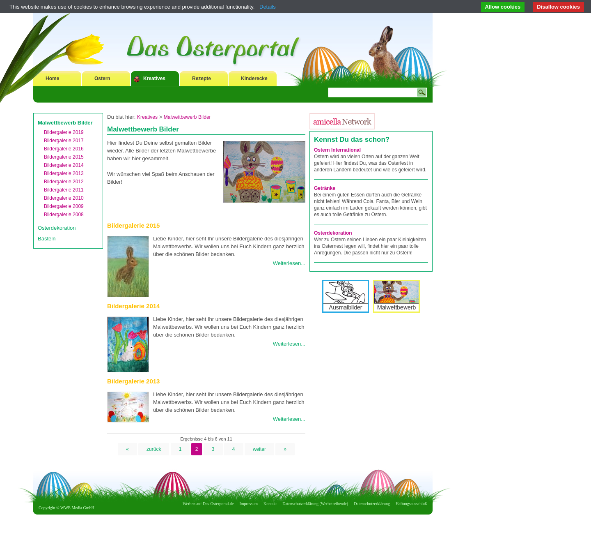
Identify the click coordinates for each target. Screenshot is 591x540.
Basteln (46, 238)
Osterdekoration (57, 228)
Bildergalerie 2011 (64, 190)
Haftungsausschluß (411, 503)
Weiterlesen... (289, 263)
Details (267, 7)
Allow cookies (503, 7)
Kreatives (154, 78)
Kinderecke (254, 78)
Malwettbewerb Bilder (65, 123)
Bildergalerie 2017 (64, 140)
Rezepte (201, 78)
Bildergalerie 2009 (64, 206)
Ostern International (337, 150)
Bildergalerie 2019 (64, 132)
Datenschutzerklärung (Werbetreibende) (315, 503)
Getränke (324, 188)
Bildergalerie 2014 (64, 165)
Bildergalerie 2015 (64, 157)
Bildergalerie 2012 (64, 182)
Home (52, 78)
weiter (259, 449)
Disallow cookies (558, 7)
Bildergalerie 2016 (64, 149)
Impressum (249, 503)
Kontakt (270, 503)
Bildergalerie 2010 (64, 198)
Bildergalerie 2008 (64, 214)
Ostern (102, 78)
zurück (154, 449)
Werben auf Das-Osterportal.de (208, 503)
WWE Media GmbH (77, 507)
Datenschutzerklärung (372, 503)
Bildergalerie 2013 (64, 173)
